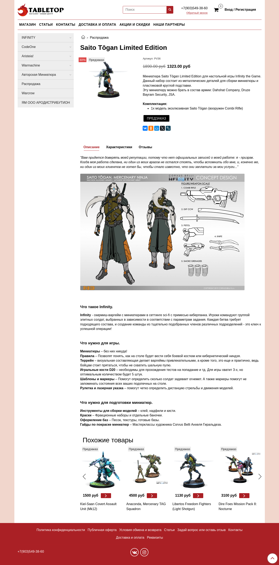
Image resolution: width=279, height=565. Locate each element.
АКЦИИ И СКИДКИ (134, 24)
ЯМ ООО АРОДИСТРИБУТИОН (46, 102)
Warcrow (28, 93)
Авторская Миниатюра (39, 74)
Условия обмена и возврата (140, 530)
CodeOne (29, 47)
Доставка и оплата (130, 537)
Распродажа (99, 37)
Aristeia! (28, 56)
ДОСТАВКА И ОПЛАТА (97, 24)
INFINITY (29, 37)
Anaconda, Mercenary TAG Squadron (146, 506)
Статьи (169, 530)
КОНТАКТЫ (65, 24)
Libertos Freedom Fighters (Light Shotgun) (191, 506)
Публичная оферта (102, 530)
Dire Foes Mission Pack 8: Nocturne (238, 506)
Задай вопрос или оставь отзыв (201, 530)
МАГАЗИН (27, 24)
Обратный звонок (197, 13)
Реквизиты (155, 537)
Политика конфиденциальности (61, 530)
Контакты (235, 530)
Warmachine (31, 65)
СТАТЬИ (46, 24)
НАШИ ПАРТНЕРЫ (169, 24)
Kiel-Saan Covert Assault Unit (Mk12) (98, 506)
